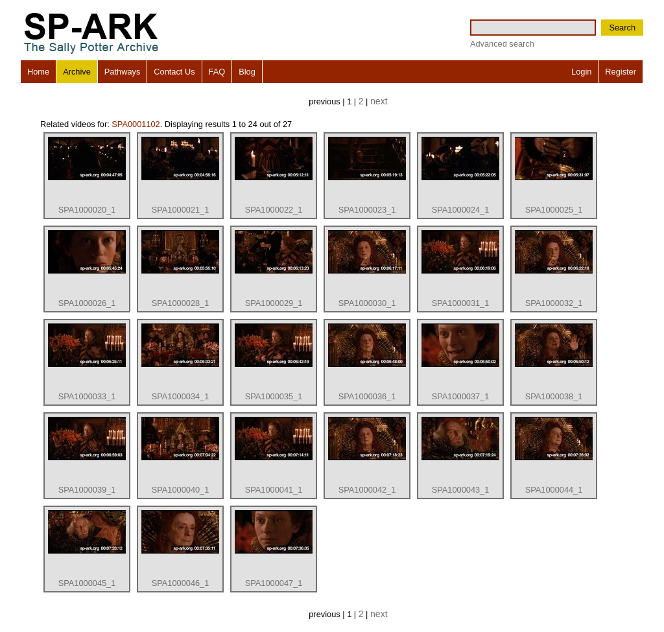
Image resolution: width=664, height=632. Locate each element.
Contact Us (174, 71)
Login (581, 71)
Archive (77, 71)
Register (620, 71)
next (379, 101)
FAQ (217, 71)
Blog (247, 71)
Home (38, 71)
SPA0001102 (136, 124)
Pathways (122, 71)
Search (622, 27)
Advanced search (502, 44)
